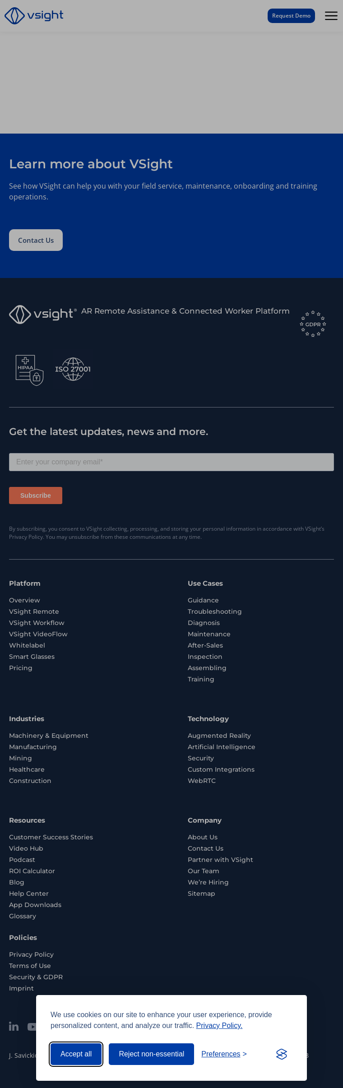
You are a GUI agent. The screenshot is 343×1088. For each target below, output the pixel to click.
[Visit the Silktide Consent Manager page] (281, 1054)
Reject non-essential (151, 1054)
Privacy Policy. (219, 1025)
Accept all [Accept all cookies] (76, 1054)
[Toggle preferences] (224, 1054)
